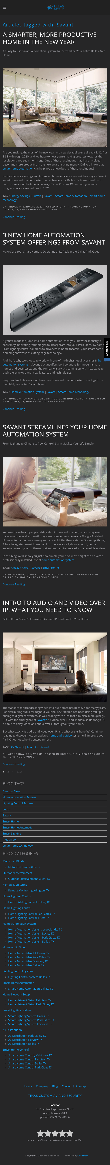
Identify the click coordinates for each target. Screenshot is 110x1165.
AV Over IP (17, 747)
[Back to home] (55, 7)
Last (19, 771)
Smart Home (51, 567)
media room (10, 839)
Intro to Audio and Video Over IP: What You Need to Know (54, 606)
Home (28, 1086)
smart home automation (18, 168)
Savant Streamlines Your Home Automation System (55, 430)
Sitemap (80, 1086)
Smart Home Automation (71, 196)
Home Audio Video (21, 756)
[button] (4, 7)
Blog (55, 1086)
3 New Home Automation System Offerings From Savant (54, 238)
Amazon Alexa (20, 567)
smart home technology (18, 845)
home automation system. (58, 560)
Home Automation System (27, 392)
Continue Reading (14, 217)
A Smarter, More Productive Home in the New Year (50, 38)
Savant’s (42, 720)
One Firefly (82, 1155)
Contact (66, 1086)
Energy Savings (20, 196)
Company (42, 1086)
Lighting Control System (18, 803)
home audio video (60, 735)
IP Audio (32, 747)
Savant (48, 196)
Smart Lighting (12, 833)
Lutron (37, 196)
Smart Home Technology (73, 392)
